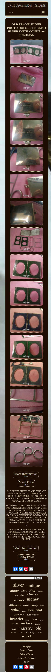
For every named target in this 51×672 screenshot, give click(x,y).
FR (28, 662)
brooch (15, 623)
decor (16, 595)
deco (22, 595)
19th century (32, 614)
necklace (27, 623)
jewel (42, 605)
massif (13, 633)
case (24, 611)
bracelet (16, 619)
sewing (34, 605)
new (14, 629)
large (41, 620)
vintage (30, 633)
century (26, 605)
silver (18, 585)
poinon (38, 624)
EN (24, 662)
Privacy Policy (26, 654)
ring (32, 590)
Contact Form (26, 650)
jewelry (40, 591)
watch (21, 633)
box (24, 590)
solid (15, 609)
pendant (19, 614)
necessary (19, 600)
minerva (32, 594)
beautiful (35, 610)
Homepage (26, 646)
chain (27, 620)
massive (25, 628)
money (33, 599)
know (14, 590)
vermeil (26, 636)
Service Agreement (26, 658)
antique (33, 585)
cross (34, 619)
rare (40, 632)
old (38, 628)
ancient (15, 604)
